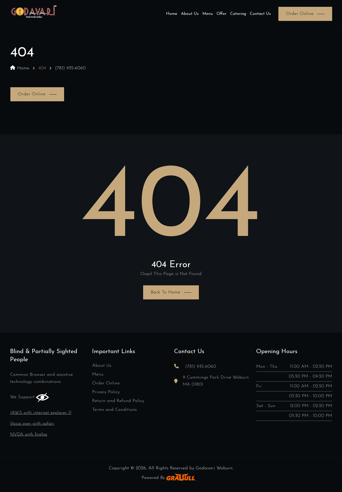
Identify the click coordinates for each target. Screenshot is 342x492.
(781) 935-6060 (70, 68)
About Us (190, 14)
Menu (207, 14)
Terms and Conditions (114, 409)
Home (171, 14)
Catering (238, 14)
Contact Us (260, 14)
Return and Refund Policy (118, 400)
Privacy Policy (106, 392)
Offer (221, 14)
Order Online (106, 383)
